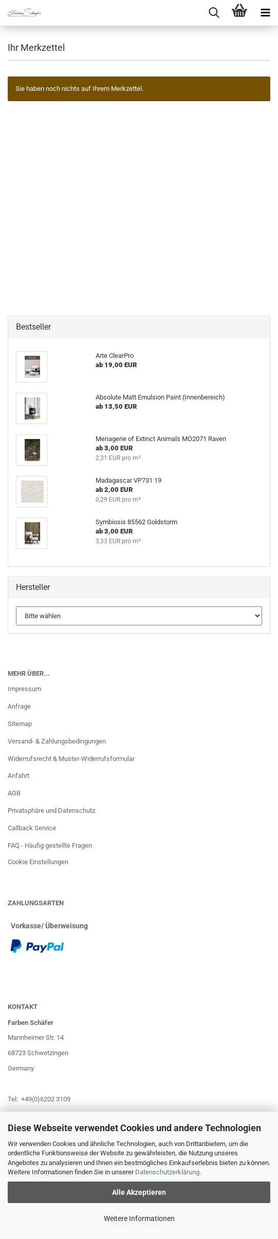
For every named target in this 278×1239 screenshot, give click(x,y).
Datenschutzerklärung (167, 1172)
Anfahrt (18, 775)
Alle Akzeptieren (139, 1192)
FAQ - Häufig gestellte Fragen (50, 845)
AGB (14, 793)
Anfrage (19, 706)
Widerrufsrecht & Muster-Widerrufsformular (71, 759)
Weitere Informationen (139, 1218)
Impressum (24, 689)
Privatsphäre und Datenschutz (51, 810)
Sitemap (20, 724)
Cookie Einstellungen (38, 862)
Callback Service (32, 828)
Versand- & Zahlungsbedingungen (57, 741)
